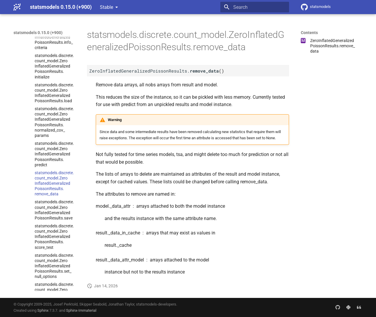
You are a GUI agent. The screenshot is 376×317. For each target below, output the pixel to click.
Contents (309, 32)
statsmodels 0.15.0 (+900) (38, 32)
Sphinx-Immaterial (81, 310)
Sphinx (42, 310)
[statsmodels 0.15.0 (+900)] (17, 7)
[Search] (254, 7)
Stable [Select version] (106, 7)
